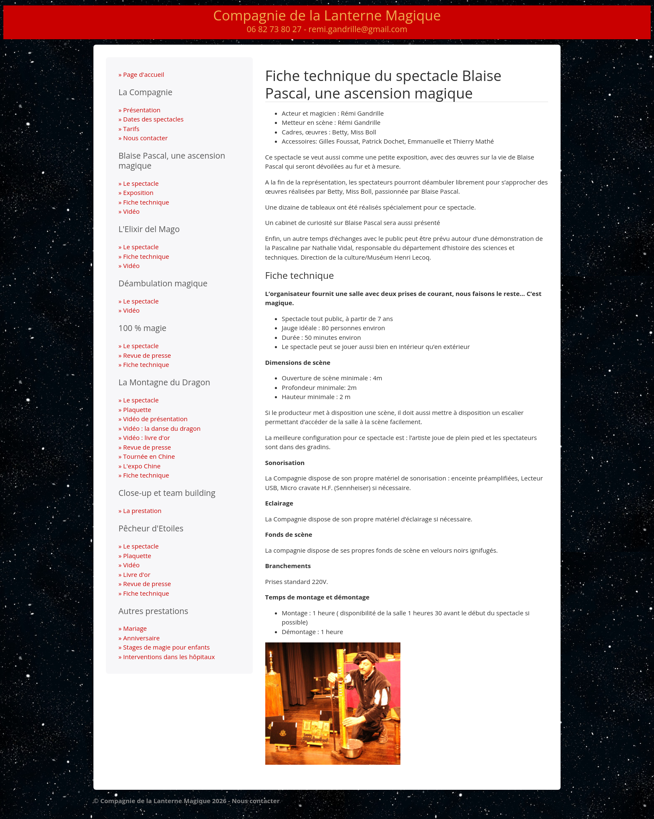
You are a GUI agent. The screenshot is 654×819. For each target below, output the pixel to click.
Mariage (135, 628)
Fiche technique (146, 202)
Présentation (141, 110)
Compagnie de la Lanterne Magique (327, 15)
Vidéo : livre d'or (146, 437)
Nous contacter (145, 138)
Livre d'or (136, 574)
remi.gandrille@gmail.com (358, 29)
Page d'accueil (143, 74)
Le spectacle (140, 183)
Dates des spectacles (153, 119)
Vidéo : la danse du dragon (162, 428)
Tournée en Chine (149, 456)
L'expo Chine (142, 466)
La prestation (142, 510)
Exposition (138, 192)
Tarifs (131, 128)
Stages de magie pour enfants (166, 647)
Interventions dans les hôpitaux (169, 656)
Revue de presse (147, 355)
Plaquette (137, 409)
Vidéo (131, 211)
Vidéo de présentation (155, 419)
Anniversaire (141, 638)
